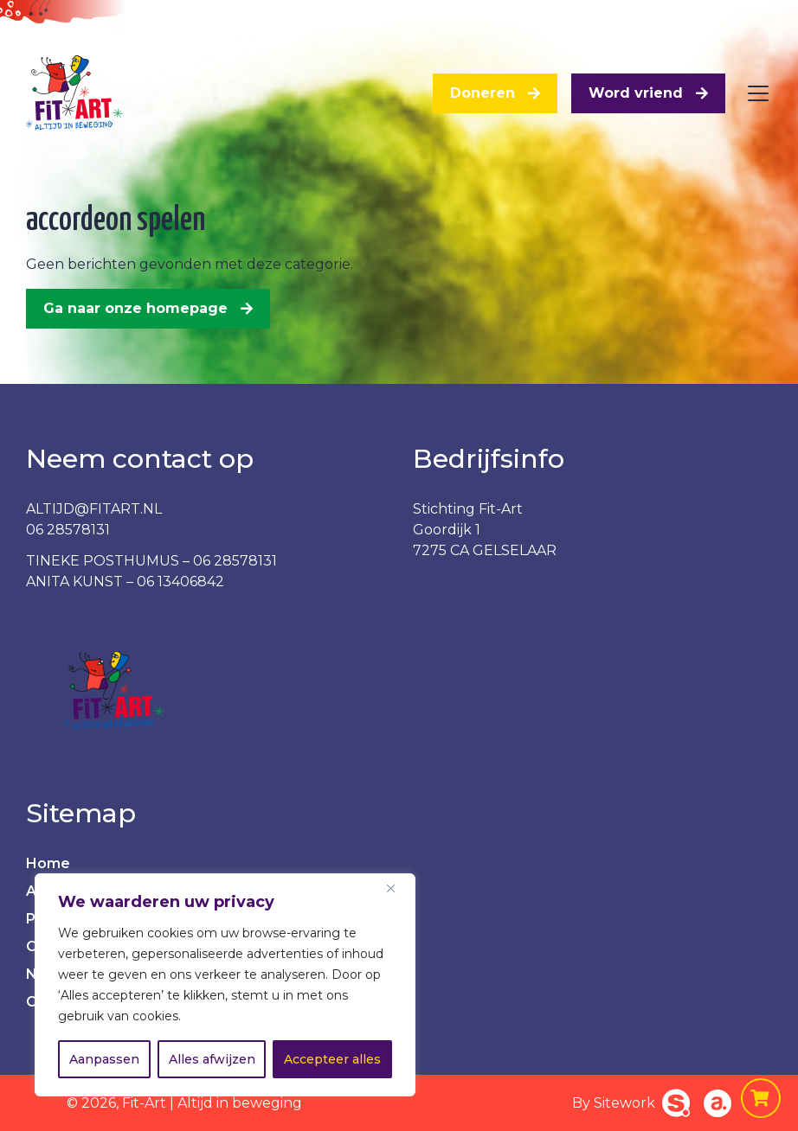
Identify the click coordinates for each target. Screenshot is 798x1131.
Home (48, 863)
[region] (225, 984)
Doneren (482, 93)
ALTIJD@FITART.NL (94, 509)
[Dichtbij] (397, 888)
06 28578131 (68, 529)
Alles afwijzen (212, 1059)
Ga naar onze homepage (135, 308)
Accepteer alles (332, 1059)
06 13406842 (180, 581)
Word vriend (636, 93)
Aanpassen (104, 1059)
